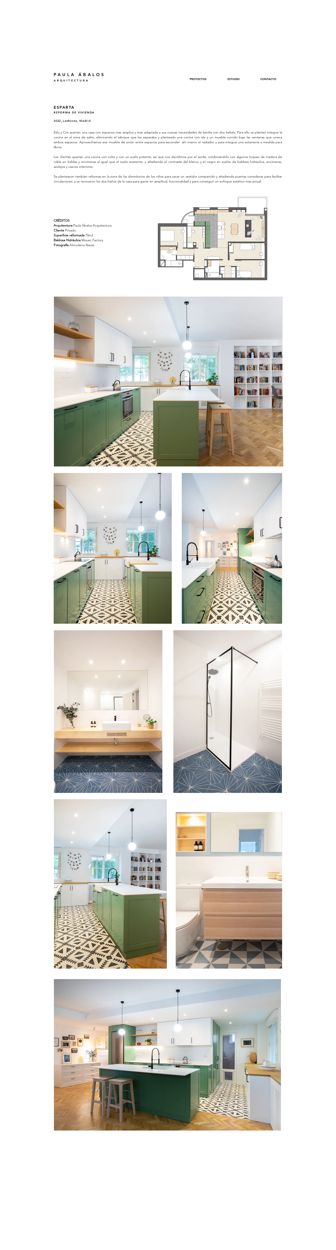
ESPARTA (64, 107)
